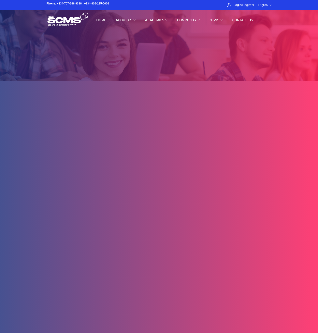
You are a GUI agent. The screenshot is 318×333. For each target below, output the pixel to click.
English (265, 5)
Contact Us (242, 20)
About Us (125, 20)
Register (248, 5)
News (215, 20)
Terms (122, 307)
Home (101, 20)
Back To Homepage (159, 188)
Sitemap (138, 307)
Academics (156, 20)
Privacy (106, 307)
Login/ (237, 5)
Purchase (156, 307)
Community (188, 20)
